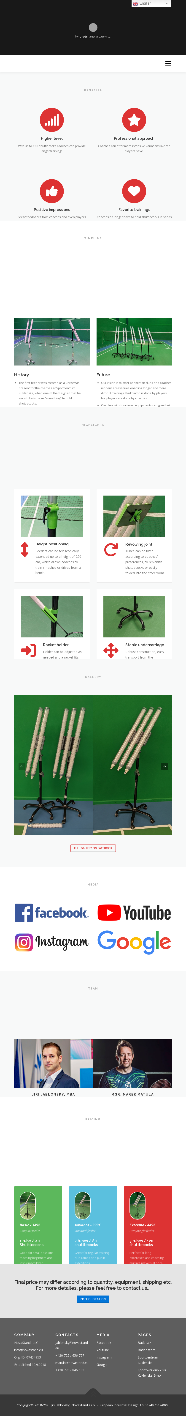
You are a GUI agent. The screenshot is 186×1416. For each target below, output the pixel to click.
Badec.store (147, 1350)
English (142, 3)
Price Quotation (93, 1299)
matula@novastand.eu (72, 1363)
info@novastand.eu (28, 1350)
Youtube (103, 1350)
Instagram (104, 1357)
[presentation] (22, 766)
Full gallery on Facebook (93, 848)
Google (102, 1364)
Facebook (104, 1342)
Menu (168, 63)
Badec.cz (144, 1342)
